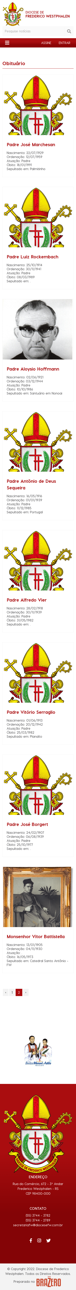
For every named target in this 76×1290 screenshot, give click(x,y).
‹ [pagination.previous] (5, 992)
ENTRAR (64, 43)
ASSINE (46, 43)
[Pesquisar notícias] (33, 31)
